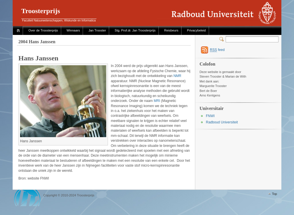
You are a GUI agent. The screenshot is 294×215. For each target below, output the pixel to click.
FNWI (210, 116)
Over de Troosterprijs (43, 30)
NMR (177, 76)
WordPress (27, 198)
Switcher (222, 39)
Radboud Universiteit (222, 122)
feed (217, 50)
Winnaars (73, 30)
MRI (157, 101)
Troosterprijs (40, 11)
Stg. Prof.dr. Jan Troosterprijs (135, 30)
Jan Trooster (97, 30)
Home (19, 30)
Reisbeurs (171, 30)
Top (274, 194)
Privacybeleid (196, 30)
